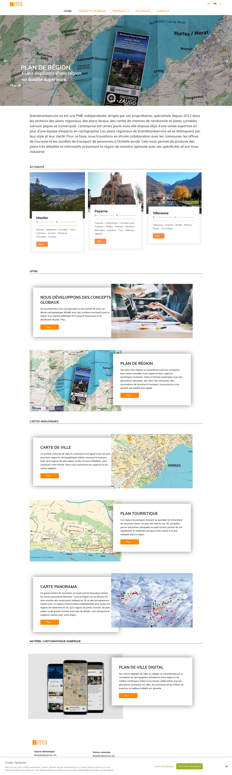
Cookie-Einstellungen (164, 766)
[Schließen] (226, 766)
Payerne (102, 211)
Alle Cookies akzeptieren (189, 766)
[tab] (108, 100)
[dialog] (116, 766)
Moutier (43, 217)
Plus (28, 85)
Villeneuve (161, 213)
